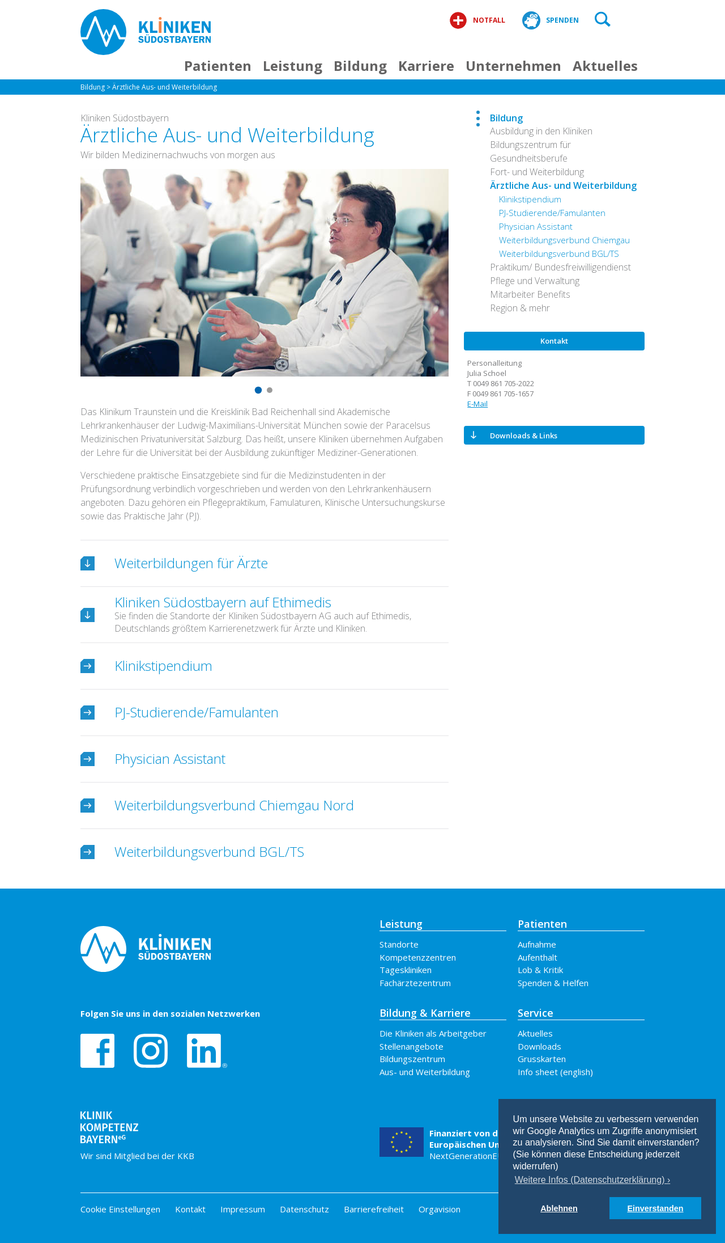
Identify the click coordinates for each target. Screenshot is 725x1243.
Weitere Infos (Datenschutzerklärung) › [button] (592, 1180)
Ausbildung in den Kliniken (541, 131)
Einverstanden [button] (655, 1208)
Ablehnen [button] (559, 1208)
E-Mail (477, 404)
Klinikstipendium (530, 199)
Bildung (360, 65)
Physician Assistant (536, 226)
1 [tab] (259, 390)
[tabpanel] (264, 273)
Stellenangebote (411, 1046)
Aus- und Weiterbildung (424, 1071)
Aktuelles (605, 65)
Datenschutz (304, 1209)
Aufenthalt (537, 957)
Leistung (292, 65)
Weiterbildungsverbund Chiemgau (564, 240)
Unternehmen (513, 65)
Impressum (242, 1209)
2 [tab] (270, 390)
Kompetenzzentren (417, 957)
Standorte (399, 944)
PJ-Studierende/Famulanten (552, 212)
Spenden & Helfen (553, 982)
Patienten (217, 65)
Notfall (477, 20)
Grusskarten (542, 1058)
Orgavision (439, 1209)
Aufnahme (537, 944)
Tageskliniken (405, 969)
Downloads (539, 1046)
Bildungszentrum (412, 1058)
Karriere (426, 65)
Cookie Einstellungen (120, 1209)
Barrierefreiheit (374, 1209)
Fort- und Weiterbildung (537, 172)
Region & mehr (520, 308)
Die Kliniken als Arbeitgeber (433, 1033)
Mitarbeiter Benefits (530, 294)
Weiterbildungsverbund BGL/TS (559, 253)
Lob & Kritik (540, 969)
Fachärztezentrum (415, 982)
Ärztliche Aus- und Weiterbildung (164, 87)
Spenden (550, 20)
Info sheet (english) (555, 1071)
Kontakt (190, 1209)
